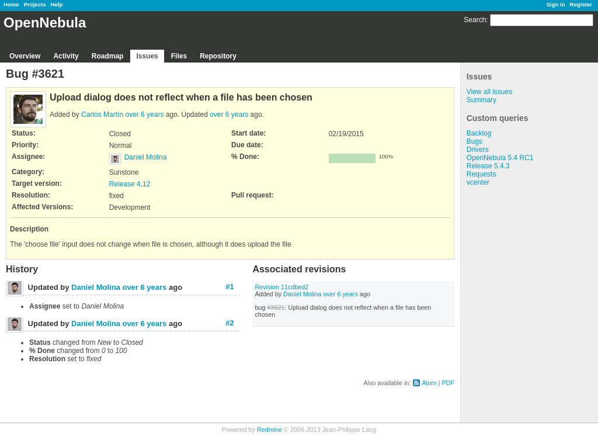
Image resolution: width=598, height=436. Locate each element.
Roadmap (108, 56)
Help (57, 4)
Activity (65, 56)
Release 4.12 (130, 184)
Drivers (478, 150)
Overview (24, 56)
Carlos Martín (102, 114)
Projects (35, 4)
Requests (481, 174)
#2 (229, 323)
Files (179, 56)
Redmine (269, 429)
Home (11, 4)
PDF (447, 382)
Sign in (556, 4)
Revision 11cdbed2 (281, 286)
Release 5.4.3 (488, 166)
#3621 (275, 307)
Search (475, 20)
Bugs (474, 141)
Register (581, 4)
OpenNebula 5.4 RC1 (500, 158)
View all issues (489, 92)
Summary (481, 100)
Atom (429, 382)
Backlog (479, 133)
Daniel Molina (145, 157)
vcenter (478, 182)
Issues (147, 56)
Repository (218, 56)
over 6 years (144, 114)
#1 (229, 286)
